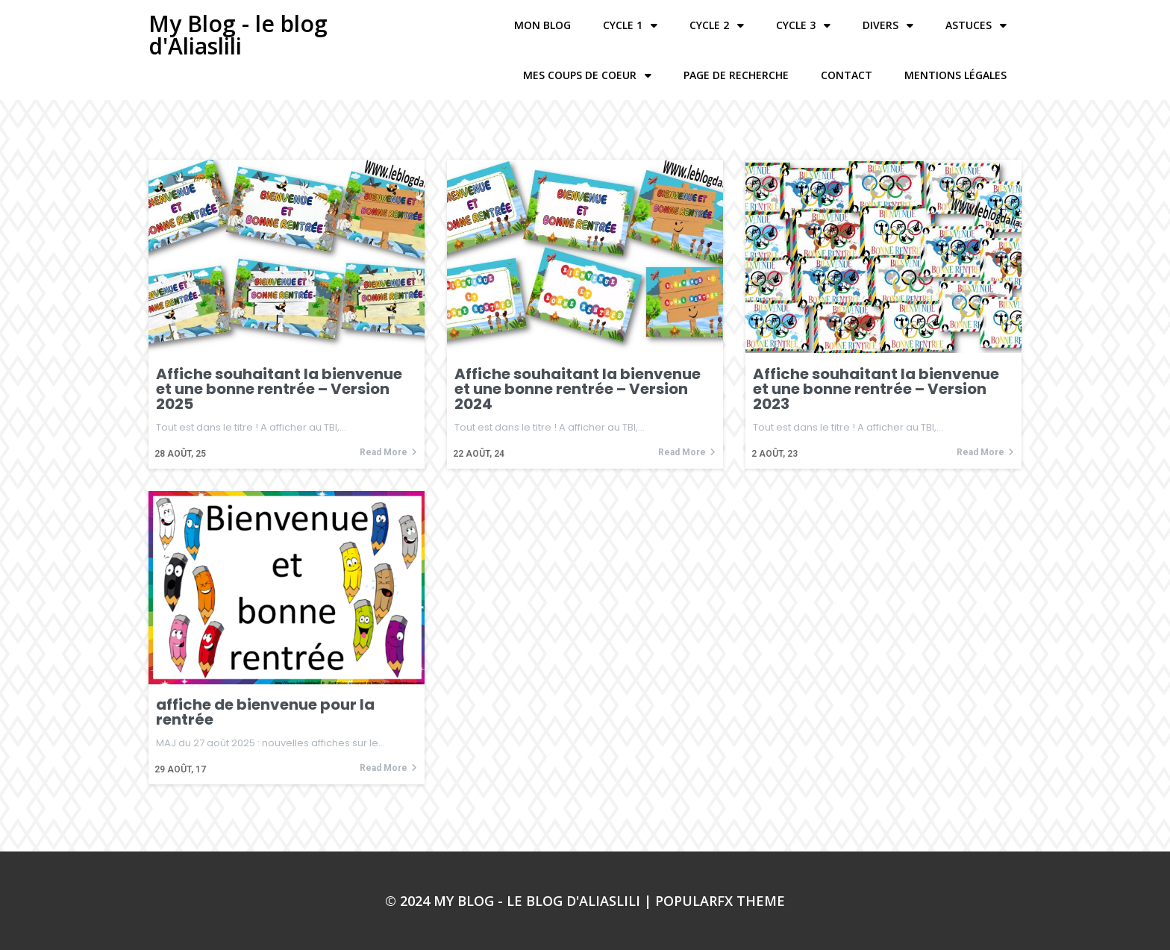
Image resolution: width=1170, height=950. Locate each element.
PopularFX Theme (720, 901)
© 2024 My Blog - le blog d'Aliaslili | (520, 901)
